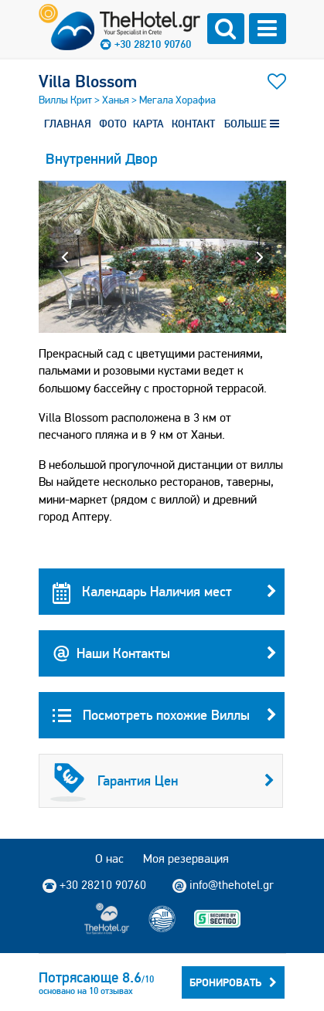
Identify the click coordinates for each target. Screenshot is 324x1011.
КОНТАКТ (193, 124)
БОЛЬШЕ (251, 124)
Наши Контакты (165, 653)
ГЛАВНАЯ (67, 124)
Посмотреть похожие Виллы (165, 715)
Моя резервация (186, 858)
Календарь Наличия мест (165, 591)
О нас (109, 858)
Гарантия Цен (162, 781)
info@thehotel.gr (223, 885)
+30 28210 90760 (152, 44)
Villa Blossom (88, 81)
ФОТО (113, 124)
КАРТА (148, 124)
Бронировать (233, 982)
